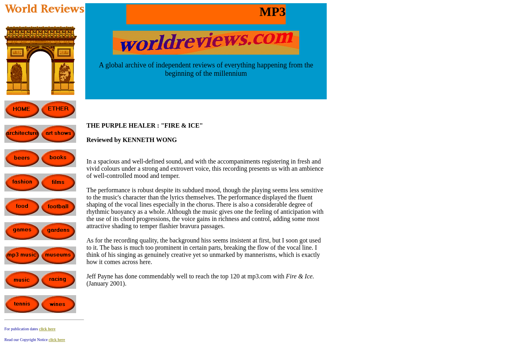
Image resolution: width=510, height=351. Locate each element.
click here (47, 329)
